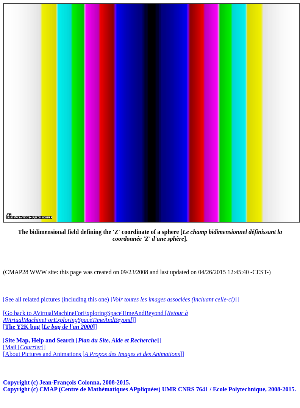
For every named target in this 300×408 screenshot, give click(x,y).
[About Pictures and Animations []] (93, 354)
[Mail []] (24, 347)
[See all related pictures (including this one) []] (121, 299)
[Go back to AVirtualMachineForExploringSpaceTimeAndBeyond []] (95, 316)
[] (50, 326)
